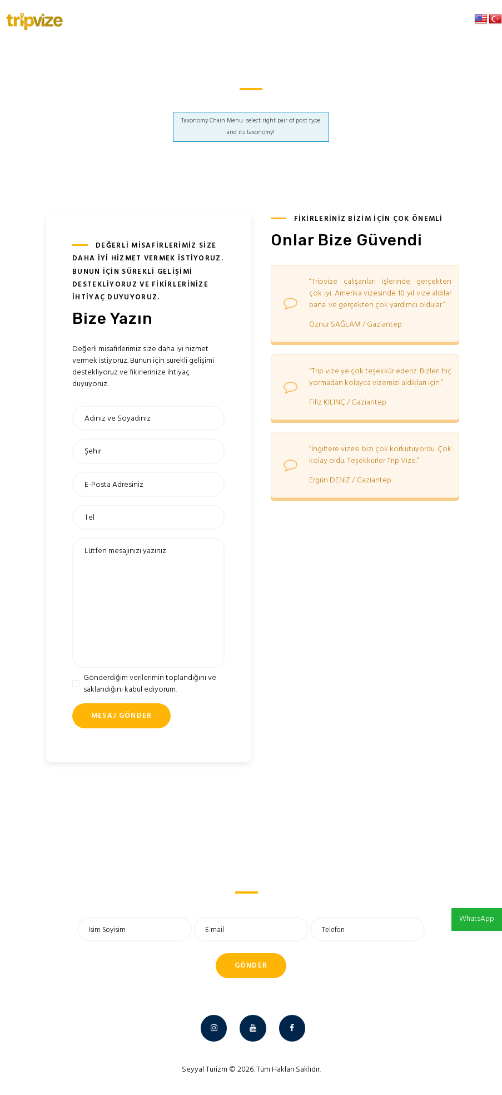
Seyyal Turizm (204, 1069)
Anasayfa (234, 102)
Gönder (251, 965)
